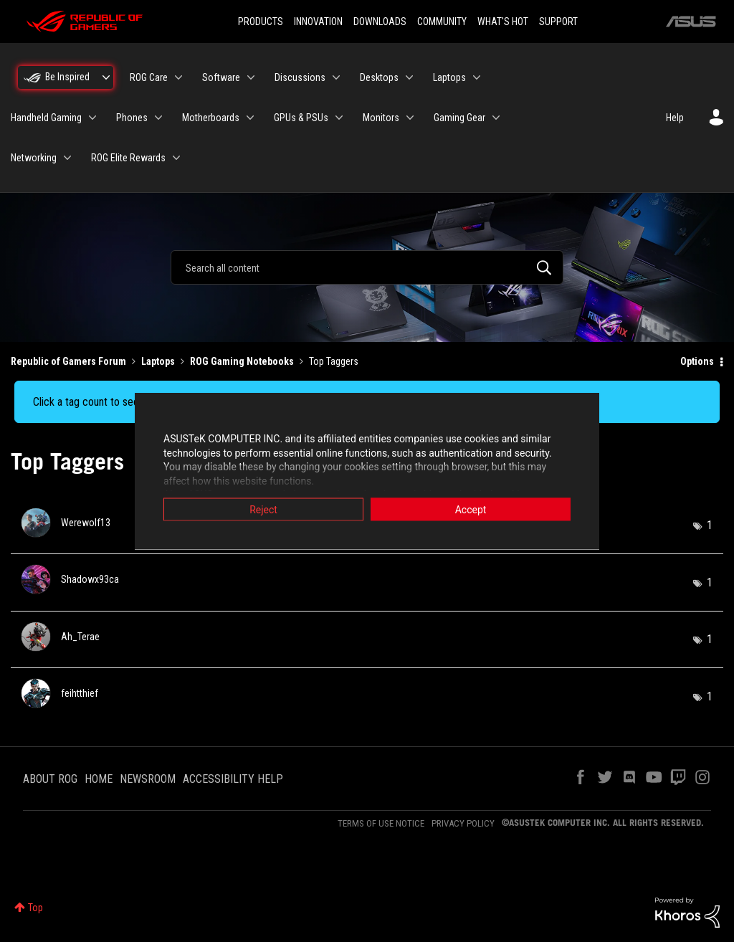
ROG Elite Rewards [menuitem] (128, 157)
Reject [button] (263, 509)
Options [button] (697, 361)
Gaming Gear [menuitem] (459, 117)
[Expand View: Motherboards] (250, 118)
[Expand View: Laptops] (477, 77)
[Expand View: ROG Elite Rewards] (176, 158)
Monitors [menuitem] (381, 117)
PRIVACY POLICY (463, 823)
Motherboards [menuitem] (210, 117)
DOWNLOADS (379, 21)
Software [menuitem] (221, 77)
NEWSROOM (148, 779)
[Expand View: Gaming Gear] (496, 118)
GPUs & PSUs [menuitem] (301, 117)
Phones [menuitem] (132, 117)
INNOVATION (318, 21)
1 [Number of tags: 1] (709, 525)
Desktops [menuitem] (379, 77)
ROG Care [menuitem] (149, 77)
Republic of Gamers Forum (68, 361)
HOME (99, 779)
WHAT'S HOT (502, 21)
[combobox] (367, 267)
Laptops (158, 361)
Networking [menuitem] (34, 157)
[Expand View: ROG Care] (178, 77)
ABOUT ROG (50, 779)
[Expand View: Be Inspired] (106, 77)
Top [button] (35, 907)
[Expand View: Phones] (158, 118)
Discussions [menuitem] (300, 77)
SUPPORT (558, 21)
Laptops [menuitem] (449, 77)
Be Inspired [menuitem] (67, 76)
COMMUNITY (442, 21)
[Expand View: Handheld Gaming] (92, 118)
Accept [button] (471, 509)
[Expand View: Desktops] (409, 77)
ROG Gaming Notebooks (242, 361)
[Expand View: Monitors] (410, 118)
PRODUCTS (260, 21)
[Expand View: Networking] (67, 158)
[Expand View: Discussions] (336, 77)
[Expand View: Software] (251, 77)
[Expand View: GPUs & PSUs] (339, 118)
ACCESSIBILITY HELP (233, 779)
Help (675, 117)
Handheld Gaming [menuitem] (46, 117)
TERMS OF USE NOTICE (381, 823)
